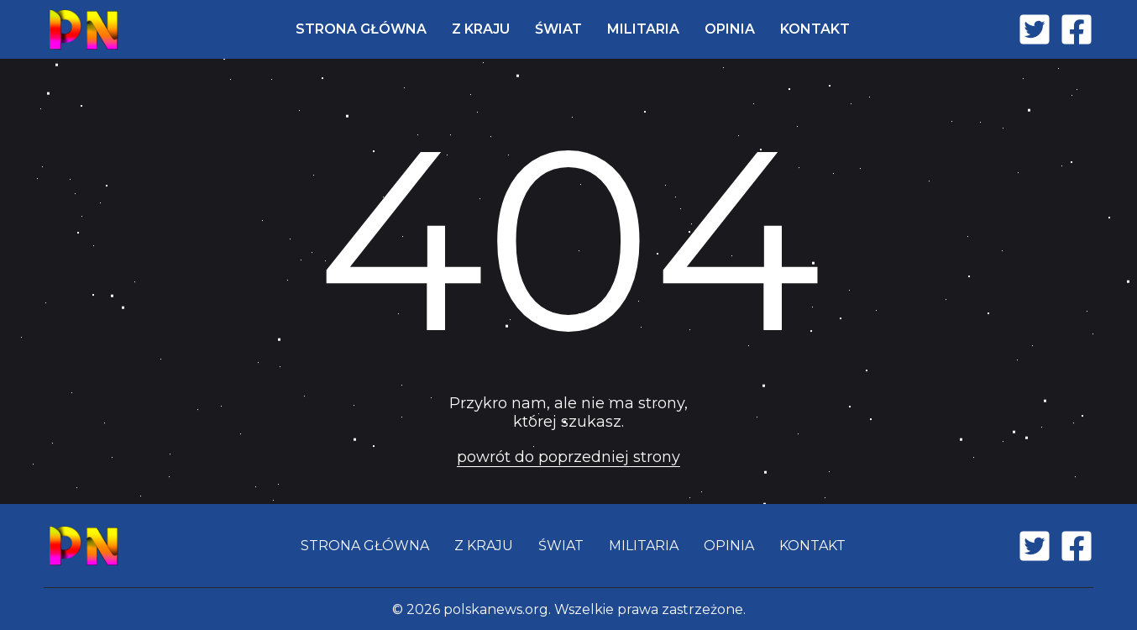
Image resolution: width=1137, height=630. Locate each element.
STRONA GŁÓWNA (361, 29)
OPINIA (730, 29)
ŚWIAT (558, 29)
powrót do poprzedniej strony (568, 457)
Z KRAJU (481, 29)
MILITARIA (643, 29)
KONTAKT (815, 29)
